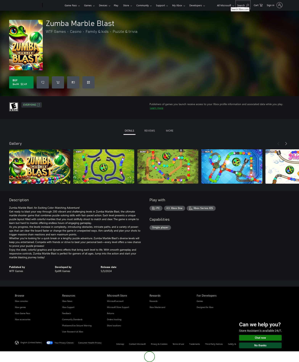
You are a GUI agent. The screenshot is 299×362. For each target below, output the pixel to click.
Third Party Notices (214, 344)
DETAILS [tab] (129, 130)
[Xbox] (53, 5)
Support (160, 5)
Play (116, 5)
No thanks (260, 345)
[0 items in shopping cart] (258, 4)
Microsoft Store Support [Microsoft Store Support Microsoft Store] (118, 307)
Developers (195, 5)
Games (88, 5)
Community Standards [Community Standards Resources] (72, 319)
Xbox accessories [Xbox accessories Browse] (23, 319)
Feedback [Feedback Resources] (66, 313)
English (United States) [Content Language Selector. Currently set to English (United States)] (31, 342)
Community (142, 5)
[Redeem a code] (88, 82)
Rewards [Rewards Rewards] (154, 301)
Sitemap (120, 344)
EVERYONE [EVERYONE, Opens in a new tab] (31, 104)
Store (126, 5)
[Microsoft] (28, 5)
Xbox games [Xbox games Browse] (20, 307)
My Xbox (177, 5)
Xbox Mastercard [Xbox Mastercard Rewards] (157, 307)
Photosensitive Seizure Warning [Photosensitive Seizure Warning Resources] (77, 325)
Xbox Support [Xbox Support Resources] (68, 307)
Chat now (260, 337)
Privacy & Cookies (159, 344)
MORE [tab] (169, 130)
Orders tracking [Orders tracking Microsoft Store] (114, 319)
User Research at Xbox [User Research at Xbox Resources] (72, 331)
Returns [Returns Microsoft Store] (110, 313)
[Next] (286, 143)
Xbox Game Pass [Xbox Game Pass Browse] (22, 313)
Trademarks (194, 344)
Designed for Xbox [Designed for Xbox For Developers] (205, 307)
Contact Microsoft (137, 344)
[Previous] (278, 143)
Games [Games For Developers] (200, 301)
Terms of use (178, 344)
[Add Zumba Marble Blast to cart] (58, 82)
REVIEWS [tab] (149, 130)
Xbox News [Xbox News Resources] (67, 301)
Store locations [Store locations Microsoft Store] (114, 325)
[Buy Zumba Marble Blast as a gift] (73, 82)
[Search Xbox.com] (243, 5)
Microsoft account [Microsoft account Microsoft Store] (115, 301)
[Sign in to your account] (274, 5)
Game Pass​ (71, 5)
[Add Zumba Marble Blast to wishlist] (43, 82)
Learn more (156, 108)
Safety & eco (234, 344)
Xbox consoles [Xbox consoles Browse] (21, 301)
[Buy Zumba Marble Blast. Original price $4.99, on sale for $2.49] (21, 82)
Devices (103, 5)
